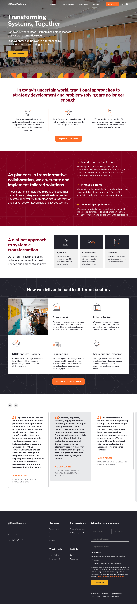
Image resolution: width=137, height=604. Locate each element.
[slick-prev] (10, 405)
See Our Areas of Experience (68, 381)
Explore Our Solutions (68, 139)
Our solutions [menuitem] (54, 555)
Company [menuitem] (53, 4)
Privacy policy (96, 596)
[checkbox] (110, 561)
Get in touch (112, 4)
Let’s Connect (18, 54)
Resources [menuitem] (74, 559)
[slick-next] (16, 405)
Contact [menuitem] (52, 541)
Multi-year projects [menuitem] (77, 533)
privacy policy (102, 576)
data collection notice (117, 576)
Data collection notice (111, 596)
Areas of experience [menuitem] (78, 529)
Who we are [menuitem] (54, 529)
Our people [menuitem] (53, 533)
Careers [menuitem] (52, 537)
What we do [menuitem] (83, 4)
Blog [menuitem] (72, 555)
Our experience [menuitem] (68, 4)
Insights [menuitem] (96, 4)
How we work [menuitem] (54, 559)
